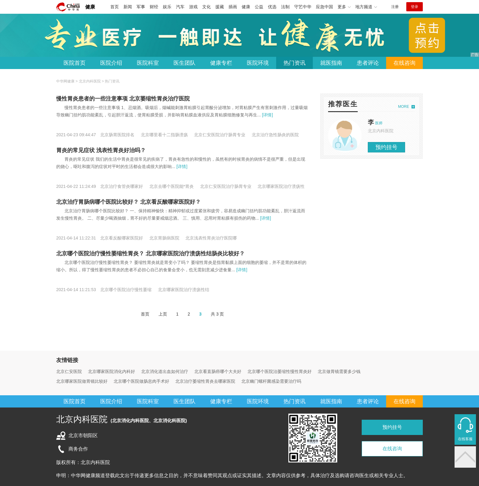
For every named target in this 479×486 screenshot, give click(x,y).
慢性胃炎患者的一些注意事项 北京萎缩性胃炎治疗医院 (123, 99)
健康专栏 (221, 63)
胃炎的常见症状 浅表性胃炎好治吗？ (101, 150)
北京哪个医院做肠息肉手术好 (141, 381)
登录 (414, 7)
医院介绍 (111, 63)
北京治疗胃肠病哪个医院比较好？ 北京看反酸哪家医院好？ (128, 202)
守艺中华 (302, 6)
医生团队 (185, 63)
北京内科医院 (90, 81)
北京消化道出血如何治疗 (164, 371)
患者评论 (368, 63)
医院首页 (75, 63)
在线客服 (465, 439)
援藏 (219, 6)
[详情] (267, 114)
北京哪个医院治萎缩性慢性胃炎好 (279, 371)
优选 (272, 6)
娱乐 (167, 6)
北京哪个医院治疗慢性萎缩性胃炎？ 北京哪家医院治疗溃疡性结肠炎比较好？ (150, 253)
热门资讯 (294, 63)
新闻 (127, 6)
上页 (163, 314)
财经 (154, 6)
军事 (141, 6)
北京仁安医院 (69, 371)
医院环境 (258, 63)
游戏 (193, 6)
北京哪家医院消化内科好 (111, 371)
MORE (403, 106)
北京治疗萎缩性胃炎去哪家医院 (205, 381)
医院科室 (148, 63)
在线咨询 (404, 63)
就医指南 (331, 63)
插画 (233, 6)
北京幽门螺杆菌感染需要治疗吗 (271, 381)
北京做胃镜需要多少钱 (339, 371)
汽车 (180, 6)
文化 (206, 6)
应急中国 (324, 6)
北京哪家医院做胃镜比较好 (82, 381)
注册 (395, 7)
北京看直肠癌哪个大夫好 (217, 371)
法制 (285, 6)
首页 (114, 6)
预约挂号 (386, 147)
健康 (90, 6)
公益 (259, 6)
